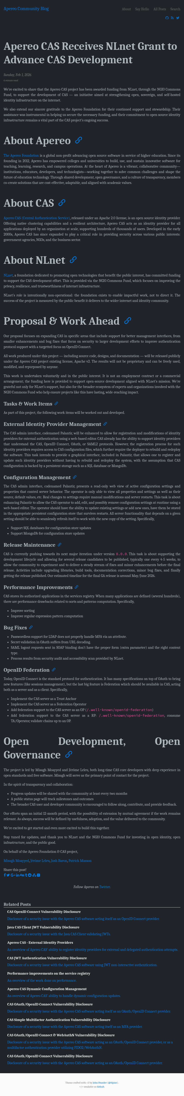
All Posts (160, 9)
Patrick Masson (80, 860)
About (126, 9)
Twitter (104, 887)
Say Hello (142, 9)
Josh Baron (59, 860)
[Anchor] (78, 139)
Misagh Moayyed (16, 860)
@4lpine (112, 1082)
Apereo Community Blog (26, 8)
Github (100, 1086)
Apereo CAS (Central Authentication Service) (37, 218)
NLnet (8, 275)
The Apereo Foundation (21, 155)
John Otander (100, 1082)
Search (175, 9)
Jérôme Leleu (40, 860)
